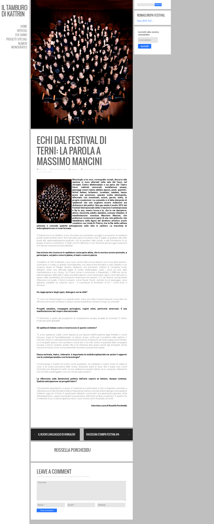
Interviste (74, 169)
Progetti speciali (16, 39)
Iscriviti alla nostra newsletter (148, 33)
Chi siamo (21, 34)
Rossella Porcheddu (59, 169)
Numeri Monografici (19, 45)
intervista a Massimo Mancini (111, 169)
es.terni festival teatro (91, 169)
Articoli (22, 30)
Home (24, 26)
